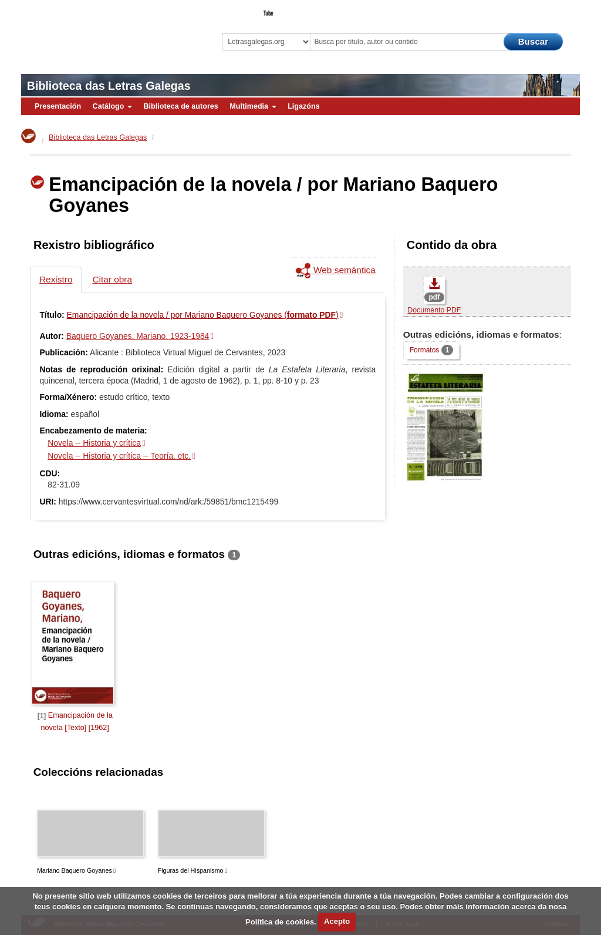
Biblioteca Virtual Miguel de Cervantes (97, 32)
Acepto (337, 921)
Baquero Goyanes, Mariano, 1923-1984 (137, 336)
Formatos (431, 349)
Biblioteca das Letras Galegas (109, 85)
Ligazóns (304, 106)
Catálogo (112, 106)
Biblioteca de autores (180, 106)
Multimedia (252, 106)
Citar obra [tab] (112, 279)
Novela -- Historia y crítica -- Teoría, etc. (119, 455)
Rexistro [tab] (55, 279)
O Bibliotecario (525, 9)
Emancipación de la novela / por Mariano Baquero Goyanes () (203, 314)
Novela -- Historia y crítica (94, 443)
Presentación (58, 106)
